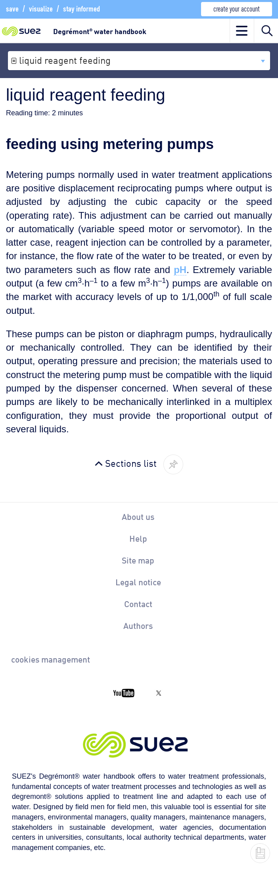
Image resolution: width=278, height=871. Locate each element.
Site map (138, 560)
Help (138, 538)
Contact (138, 603)
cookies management (50, 659)
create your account (236, 8)
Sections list (131, 462)
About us (138, 516)
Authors (138, 625)
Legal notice (138, 582)
